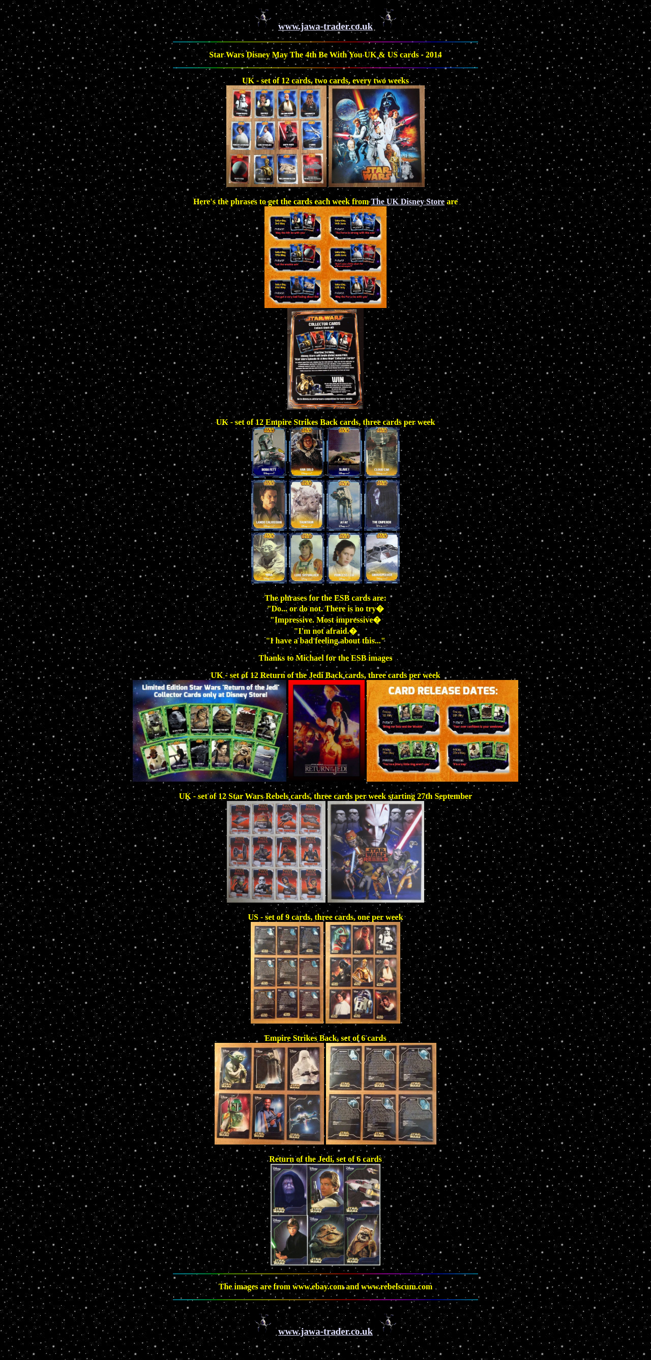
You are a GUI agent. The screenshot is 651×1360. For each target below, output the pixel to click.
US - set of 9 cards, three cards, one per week (325, 917)
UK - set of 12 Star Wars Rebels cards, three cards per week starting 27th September (325, 796)
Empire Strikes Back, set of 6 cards (325, 1038)
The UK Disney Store (408, 201)
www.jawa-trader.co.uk (325, 26)
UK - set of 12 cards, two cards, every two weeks (325, 80)
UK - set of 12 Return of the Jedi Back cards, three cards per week (325, 675)
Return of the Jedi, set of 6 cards (325, 1159)
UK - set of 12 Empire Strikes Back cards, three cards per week (325, 422)
